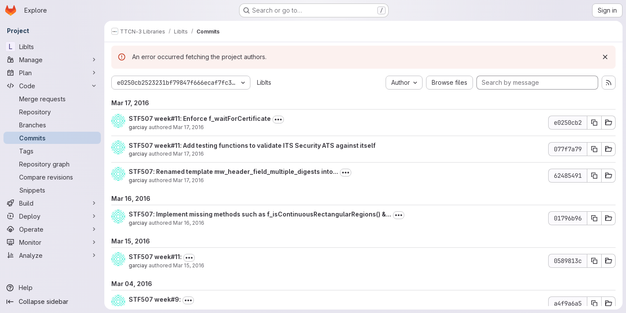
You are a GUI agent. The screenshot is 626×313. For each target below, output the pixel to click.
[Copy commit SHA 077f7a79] (594, 149)
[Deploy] (52, 216)
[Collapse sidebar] (52, 302)
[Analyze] (52, 255)
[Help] (52, 288)
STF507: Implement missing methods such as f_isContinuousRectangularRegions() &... (260, 214)
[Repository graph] (52, 164)
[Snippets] (52, 190)
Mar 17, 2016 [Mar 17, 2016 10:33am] (188, 127)
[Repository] (52, 112)
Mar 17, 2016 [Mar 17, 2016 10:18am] (188, 180)
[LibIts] (52, 46)
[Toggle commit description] (278, 119)
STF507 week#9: (155, 299)
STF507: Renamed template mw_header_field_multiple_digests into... (233, 171)
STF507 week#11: (155, 256)
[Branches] (52, 125)
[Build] (52, 203)
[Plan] (52, 73)
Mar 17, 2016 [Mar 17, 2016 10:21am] (188, 153)
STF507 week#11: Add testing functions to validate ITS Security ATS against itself (252, 145)
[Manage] (52, 59)
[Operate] (52, 229)
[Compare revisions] (52, 177)
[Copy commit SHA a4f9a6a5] (594, 303)
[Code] (52, 86)
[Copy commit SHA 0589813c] (594, 261)
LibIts (264, 82)
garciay (138, 127)
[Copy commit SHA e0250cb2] (594, 123)
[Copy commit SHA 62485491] (594, 176)
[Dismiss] (605, 57)
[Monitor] (52, 242)
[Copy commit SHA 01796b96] (594, 218)
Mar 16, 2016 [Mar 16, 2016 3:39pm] (188, 223)
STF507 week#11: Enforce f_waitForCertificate (200, 118)
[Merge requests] (52, 99)
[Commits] (52, 138)
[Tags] (52, 151)
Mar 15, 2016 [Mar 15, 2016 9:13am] (188, 265)
